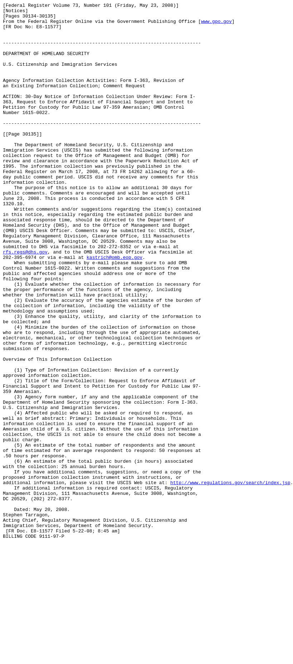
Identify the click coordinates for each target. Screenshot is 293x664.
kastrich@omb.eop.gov (114, 308)
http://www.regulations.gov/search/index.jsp (230, 579)
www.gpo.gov (216, 25)
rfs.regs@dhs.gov (25, 302)
